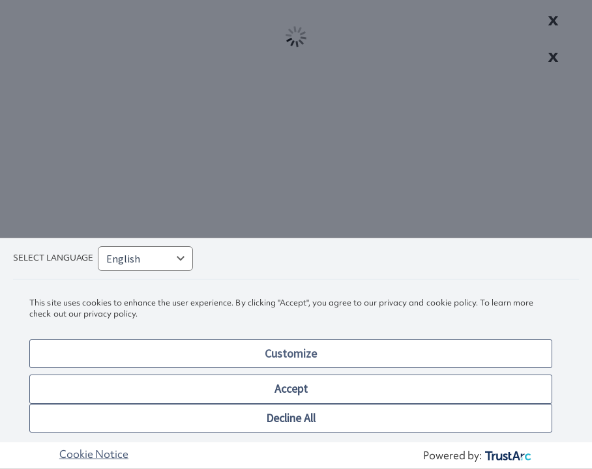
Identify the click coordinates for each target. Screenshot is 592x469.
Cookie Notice (93, 454)
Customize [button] (291, 353)
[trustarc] (507, 456)
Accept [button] (291, 388)
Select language (53, 257)
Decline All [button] (291, 417)
